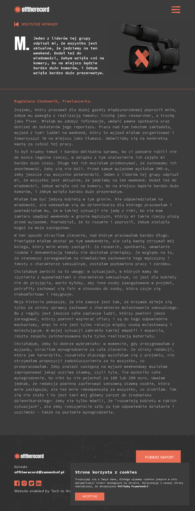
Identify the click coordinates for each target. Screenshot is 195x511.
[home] (31, 9)
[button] (176, 9)
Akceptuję (89, 496)
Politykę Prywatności (133, 486)
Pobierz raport (159, 457)
